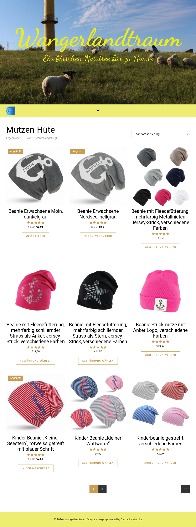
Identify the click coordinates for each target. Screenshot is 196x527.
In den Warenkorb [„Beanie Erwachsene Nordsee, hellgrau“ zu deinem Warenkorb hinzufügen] (98, 236)
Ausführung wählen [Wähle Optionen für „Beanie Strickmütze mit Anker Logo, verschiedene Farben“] (160, 355)
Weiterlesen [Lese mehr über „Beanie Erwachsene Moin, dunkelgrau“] (35, 236)
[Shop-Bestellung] (160, 134)
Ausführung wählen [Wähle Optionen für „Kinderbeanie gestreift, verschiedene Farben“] (160, 463)
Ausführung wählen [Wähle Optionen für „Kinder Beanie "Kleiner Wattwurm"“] (98, 463)
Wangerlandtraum (98, 37)
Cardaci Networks (131, 519)
